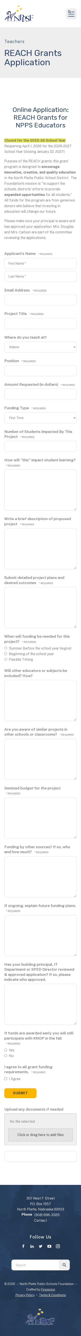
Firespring (48, 1289)
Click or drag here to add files (40, 1135)
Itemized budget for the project (32, 788)
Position (12, 360)
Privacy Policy (25, 1295)
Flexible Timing (18, 659)
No (9, 1056)
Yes (9, 1050)
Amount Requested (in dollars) (31, 384)
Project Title (16, 313)
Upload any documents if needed (33, 1109)
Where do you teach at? (25, 337)
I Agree (12, 1079)
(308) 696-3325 (47, 1215)
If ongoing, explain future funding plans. (40, 905)
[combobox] (35, 1265)
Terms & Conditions (52, 1295)
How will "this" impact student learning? (40, 460)
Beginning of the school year (29, 654)
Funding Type (17, 408)
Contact (40, 1220)
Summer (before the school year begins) (37, 648)
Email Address (17, 290)
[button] (71, 13)
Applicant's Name (20, 253)
